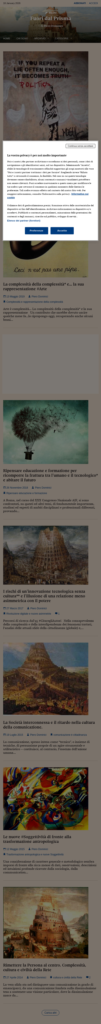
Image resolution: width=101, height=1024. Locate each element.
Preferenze (36, 230)
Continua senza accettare (80, 146)
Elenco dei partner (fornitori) (23, 220)
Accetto (62, 230)
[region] (50, 191)
